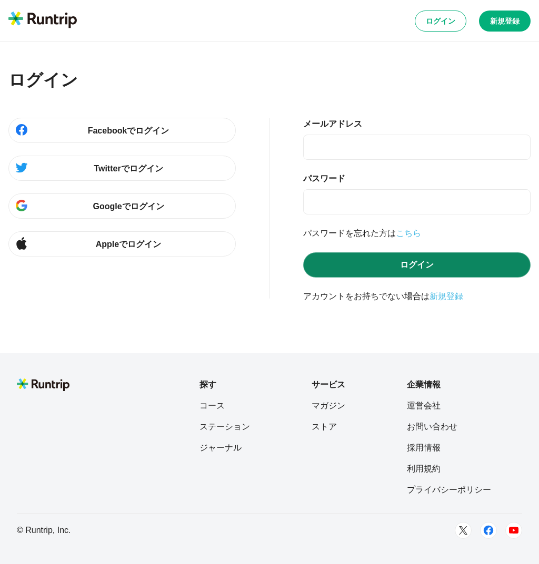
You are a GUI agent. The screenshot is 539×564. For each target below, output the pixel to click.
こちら (408, 233)
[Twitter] (463, 530)
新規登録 (505, 21)
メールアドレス (332, 123)
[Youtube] (513, 530)
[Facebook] (488, 530)
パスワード (324, 178)
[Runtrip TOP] (42, 20)
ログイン (440, 21)
